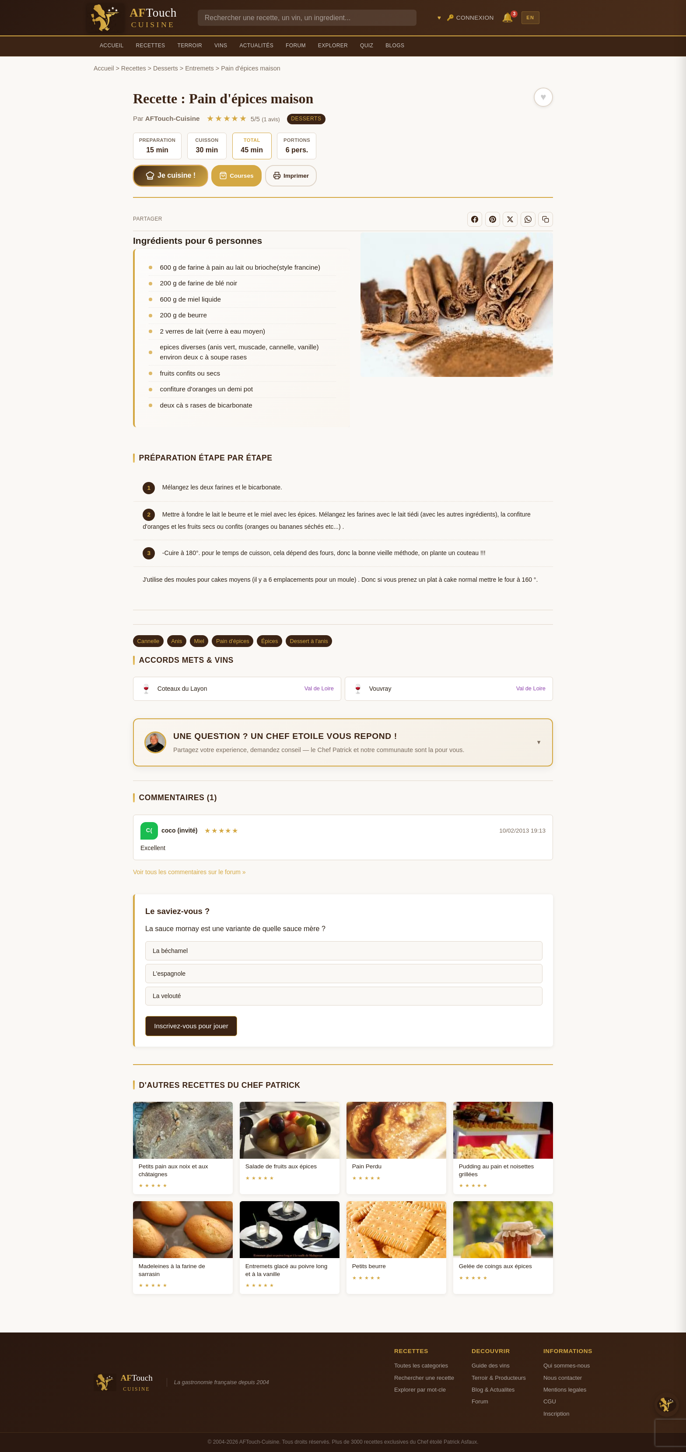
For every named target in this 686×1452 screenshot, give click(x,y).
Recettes (150, 45)
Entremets (199, 68)
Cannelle (148, 641)
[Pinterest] (492, 219)
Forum (296, 45)
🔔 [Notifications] (509, 16)
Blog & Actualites (493, 1389)
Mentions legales (564, 1389)
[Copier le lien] (545, 219)
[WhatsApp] (528, 219)
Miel (199, 641)
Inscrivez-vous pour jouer (191, 1026)
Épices (269, 641)
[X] (510, 219)
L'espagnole (169, 973)
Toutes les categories (421, 1365)
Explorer (333, 45)
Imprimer (291, 175)
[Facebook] (474, 219)
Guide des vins (491, 1365)
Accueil (112, 45)
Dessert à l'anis (309, 641)
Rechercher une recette (424, 1378)
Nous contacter (562, 1378)
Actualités (256, 45)
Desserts (165, 68)
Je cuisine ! (170, 175)
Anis (176, 641)
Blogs (394, 45)
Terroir (189, 45)
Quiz (366, 45)
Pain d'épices (232, 641)
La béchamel (170, 950)
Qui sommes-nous (566, 1365)
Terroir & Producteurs (499, 1378)
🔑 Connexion (470, 17)
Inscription (556, 1413)
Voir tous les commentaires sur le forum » (189, 871)
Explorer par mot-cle (420, 1389)
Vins (220, 45)
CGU (549, 1401)
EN (530, 17)
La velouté (167, 995)
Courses (236, 175)
